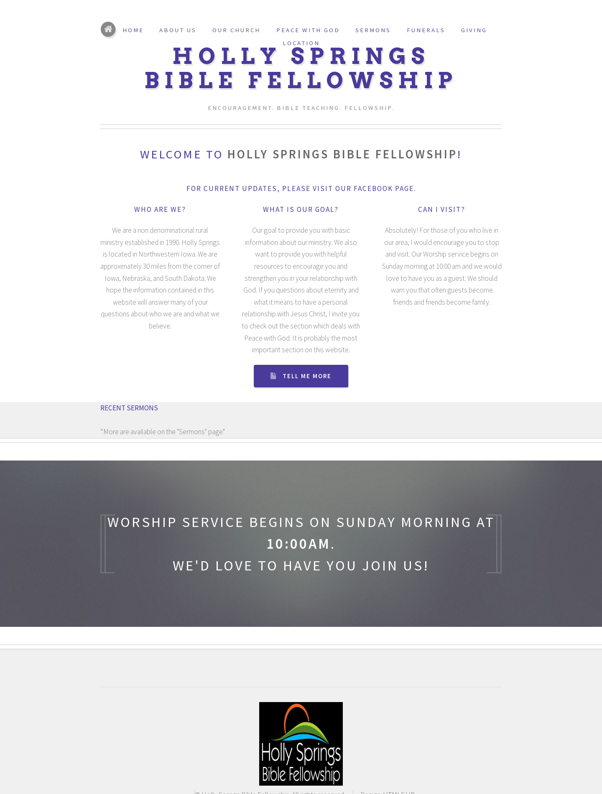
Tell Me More (307, 376)
